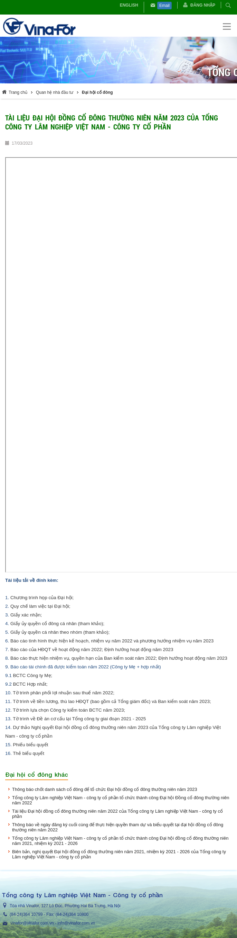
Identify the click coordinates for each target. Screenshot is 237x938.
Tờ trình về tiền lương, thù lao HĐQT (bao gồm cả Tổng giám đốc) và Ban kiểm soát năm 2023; (112, 701)
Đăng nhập (202, 5)
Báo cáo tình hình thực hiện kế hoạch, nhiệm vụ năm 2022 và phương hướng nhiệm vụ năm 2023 (112, 640)
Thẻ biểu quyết (28, 753)
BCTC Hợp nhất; (30, 684)
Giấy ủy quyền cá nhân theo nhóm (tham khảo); (60, 632)
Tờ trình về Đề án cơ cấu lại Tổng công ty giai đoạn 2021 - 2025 (79, 718)
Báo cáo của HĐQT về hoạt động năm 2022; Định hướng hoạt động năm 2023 (91, 649)
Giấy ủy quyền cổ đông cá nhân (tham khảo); (58, 623)
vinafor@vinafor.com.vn (32, 923)
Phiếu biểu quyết (30, 744)
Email (164, 5)
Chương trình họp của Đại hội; (42, 597)
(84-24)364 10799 (26, 914)
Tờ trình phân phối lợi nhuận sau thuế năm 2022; (63, 692)
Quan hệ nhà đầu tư (54, 92)
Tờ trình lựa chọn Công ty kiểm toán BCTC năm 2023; (69, 710)
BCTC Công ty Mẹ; (33, 675)
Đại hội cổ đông (97, 92)
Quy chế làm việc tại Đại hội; (40, 606)
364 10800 (78, 914)
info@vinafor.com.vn (76, 923)
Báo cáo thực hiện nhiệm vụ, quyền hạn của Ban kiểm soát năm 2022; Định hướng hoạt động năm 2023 (118, 658)
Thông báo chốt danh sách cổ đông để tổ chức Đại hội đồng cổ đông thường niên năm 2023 (104, 789)
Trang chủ (18, 92)
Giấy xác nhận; (26, 614)
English (129, 5)
